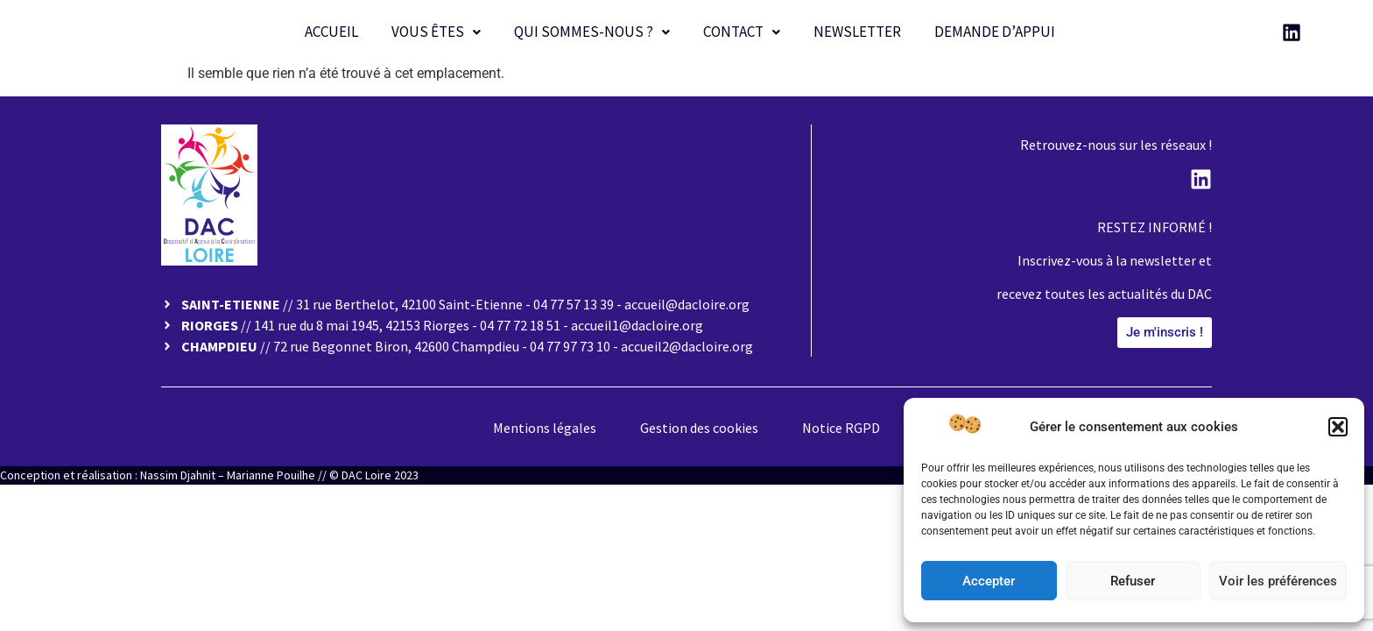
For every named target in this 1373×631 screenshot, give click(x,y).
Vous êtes (436, 31)
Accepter (988, 581)
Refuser (1132, 581)
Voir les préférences (1278, 581)
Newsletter (857, 31)
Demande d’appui (994, 31)
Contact (741, 31)
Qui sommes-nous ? (592, 31)
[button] (1338, 427)
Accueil (331, 31)
